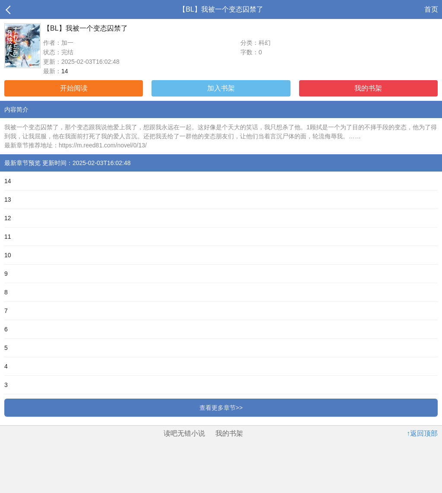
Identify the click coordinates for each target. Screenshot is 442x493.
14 (64, 71)
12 (7, 218)
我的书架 (368, 88)
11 (7, 236)
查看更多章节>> (221, 407)
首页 (431, 9)
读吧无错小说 (184, 433)
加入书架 (221, 88)
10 (7, 255)
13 (7, 199)
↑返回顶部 (422, 433)
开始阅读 (74, 88)
